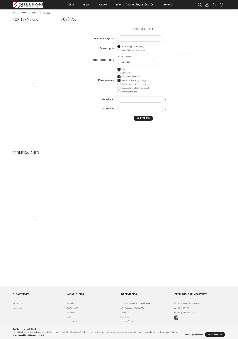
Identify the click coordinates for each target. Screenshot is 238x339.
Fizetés (124, 312)
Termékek (17, 308)
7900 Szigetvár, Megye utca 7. (190, 303)
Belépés (70, 303)
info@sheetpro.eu (185, 312)
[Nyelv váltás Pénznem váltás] (221, 4)
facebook (176, 317)
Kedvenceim (72, 321)
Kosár (69, 317)
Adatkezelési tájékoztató (132, 308)
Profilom (71, 312)
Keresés (145, 118)
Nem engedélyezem (194, 334)
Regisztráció (72, 308)
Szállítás (125, 317)
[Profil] (207, 4)
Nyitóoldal (18, 303)
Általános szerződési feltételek (135, 303)
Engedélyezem (215, 334)
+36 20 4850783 (183, 308)
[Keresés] (199, 4)
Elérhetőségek (127, 321)
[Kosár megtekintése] (214, 4)
